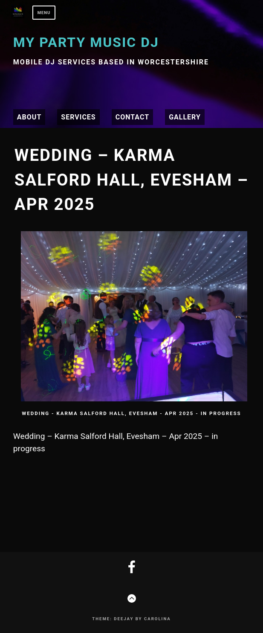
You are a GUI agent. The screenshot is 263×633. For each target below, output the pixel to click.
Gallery (185, 117)
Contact (132, 117)
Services (78, 117)
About (29, 117)
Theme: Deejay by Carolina (131, 618)
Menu (44, 12)
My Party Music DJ (86, 42)
